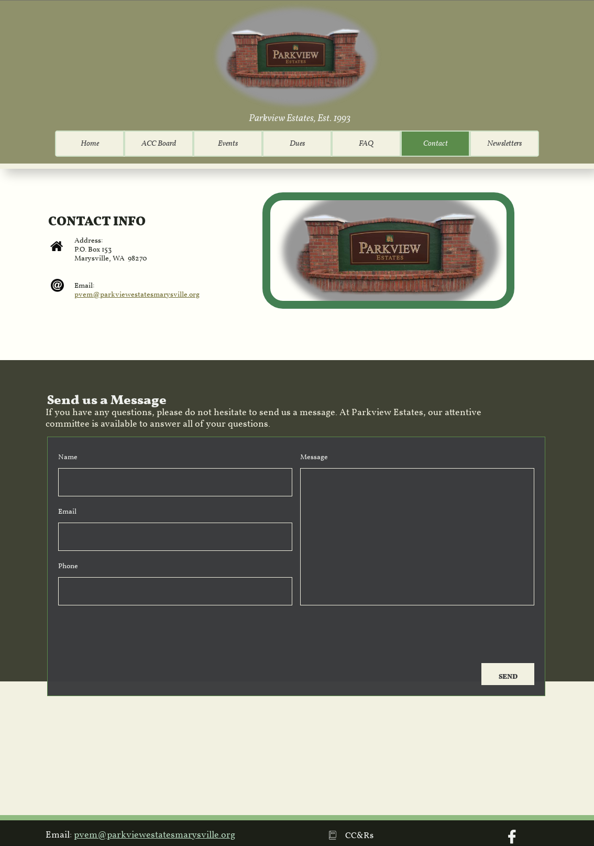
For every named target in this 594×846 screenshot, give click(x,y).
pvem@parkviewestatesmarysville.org (137, 295)
